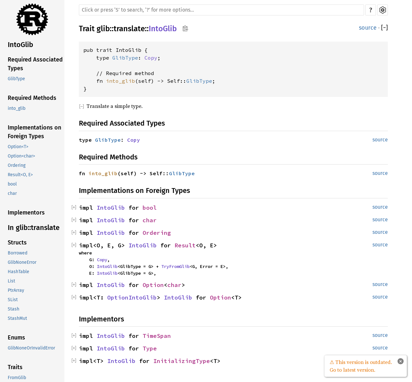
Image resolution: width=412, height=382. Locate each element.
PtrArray (16, 290)
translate (129, 28)
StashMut (17, 318)
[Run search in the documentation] (221, 10)
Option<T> (18, 146)
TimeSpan (157, 335)
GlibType (16, 78)
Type (150, 348)
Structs (17, 242)
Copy (151, 57)
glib (103, 28)
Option (153, 285)
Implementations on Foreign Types (34, 132)
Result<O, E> (20, 174)
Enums (16, 337)
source (368, 27)
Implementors (26, 212)
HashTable (18, 271)
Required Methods (32, 97)
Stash (13, 309)
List (11, 281)
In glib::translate (34, 227)
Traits (15, 367)
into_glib (16, 108)
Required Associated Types (35, 64)
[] (384, 27)
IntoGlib (20, 44)
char (12, 193)
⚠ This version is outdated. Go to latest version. (361, 365)
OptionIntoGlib (132, 297)
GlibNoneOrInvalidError (31, 348)
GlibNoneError (22, 262)
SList (13, 299)
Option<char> (21, 156)
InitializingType (181, 361)
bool (12, 184)
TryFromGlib (175, 266)
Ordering (16, 165)
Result (185, 245)
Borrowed (17, 253)
